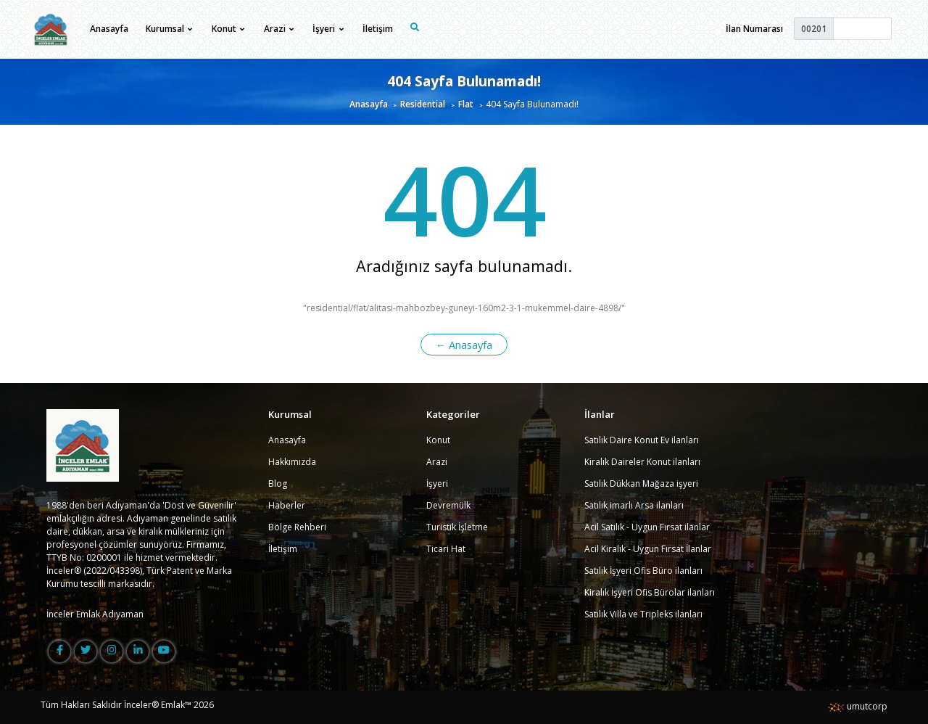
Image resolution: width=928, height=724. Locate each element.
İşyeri (437, 483)
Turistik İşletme (457, 527)
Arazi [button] (279, 28)
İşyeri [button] (327, 28)
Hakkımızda (292, 462)
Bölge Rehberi (297, 527)
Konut (438, 440)
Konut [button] (228, 28)
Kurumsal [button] (169, 28)
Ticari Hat (445, 549)
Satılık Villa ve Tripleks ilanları (643, 614)
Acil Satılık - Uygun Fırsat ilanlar (647, 527)
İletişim (377, 28)
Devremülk (448, 505)
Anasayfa (109, 28)
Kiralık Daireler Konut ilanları (642, 462)
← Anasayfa (464, 344)
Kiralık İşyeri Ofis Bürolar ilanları (649, 592)
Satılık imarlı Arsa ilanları (634, 505)
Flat (465, 104)
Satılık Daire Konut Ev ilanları (641, 440)
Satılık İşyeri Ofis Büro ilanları (643, 570)
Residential (422, 104)
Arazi (436, 462)
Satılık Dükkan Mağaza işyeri (641, 483)
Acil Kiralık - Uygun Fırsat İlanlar (647, 549)
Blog (277, 483)
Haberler (286, 505)
